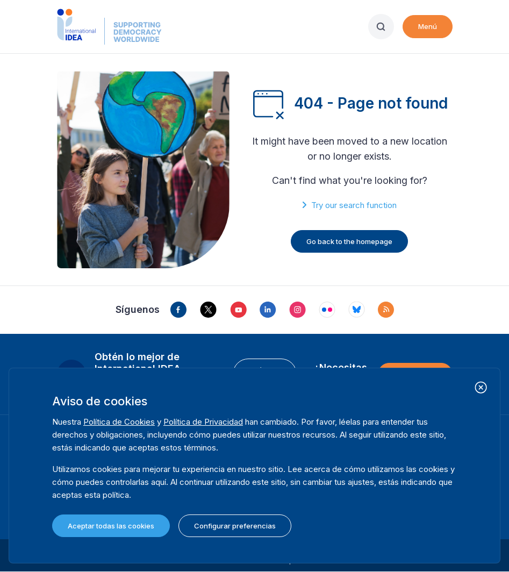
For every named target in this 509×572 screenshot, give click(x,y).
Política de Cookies (119, 422)
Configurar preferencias (235, 525)
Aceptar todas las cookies (111, 525)
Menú (427, 26)
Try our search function (354, 205)
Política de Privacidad (203, 422)
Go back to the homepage (349, 241)
